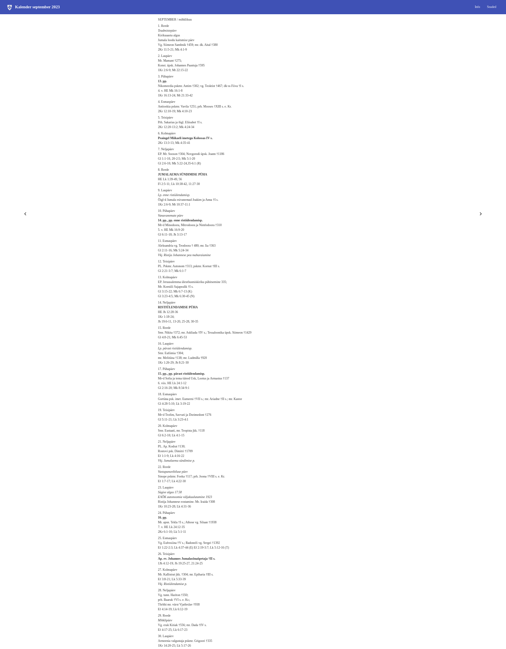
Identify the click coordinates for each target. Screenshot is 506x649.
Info (477, 7)
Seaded (491, 7)
